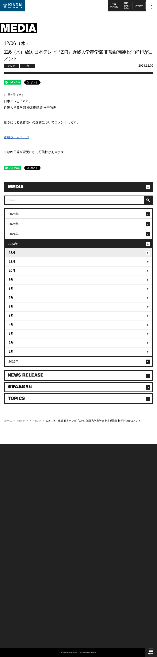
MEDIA (37, 420)
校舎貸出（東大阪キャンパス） (18, 555)
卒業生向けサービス (13, 538)
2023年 (13, 243)
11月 (12, 261)
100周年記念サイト (13, 521)
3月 (11, 333)
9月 (11, 279)
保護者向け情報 (11, 533)
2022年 (13, 361)
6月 (11, 306)
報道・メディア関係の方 (15, 505)
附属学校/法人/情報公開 (15, 493)
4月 (11, 324)
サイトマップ (84, 505)
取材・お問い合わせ (127, 5)
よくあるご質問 (11, 516)
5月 (11, 315)
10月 (12, 270)
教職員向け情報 (11, 544)
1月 (11, 351)
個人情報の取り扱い (87, 499)
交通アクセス (114, 5)
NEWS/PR (22, 420)
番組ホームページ (16, 137)
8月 (11, 288)
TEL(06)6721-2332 (13, 571)
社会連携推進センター (14, 550)
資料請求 (139, 6)
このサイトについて (87, 493)
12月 (12, 252)
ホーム (8, 420)
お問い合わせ (10, 499)
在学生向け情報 (11, 527)
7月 (11, 297)
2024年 (13, 234)
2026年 (13, 214)
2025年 (13, 224)
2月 (11, 342)
